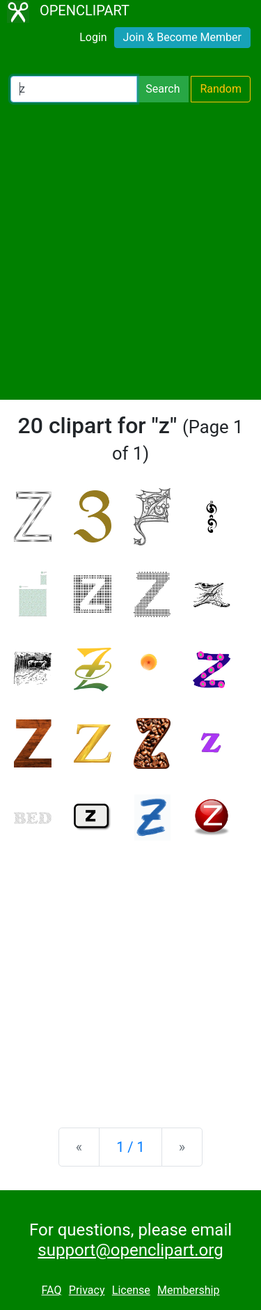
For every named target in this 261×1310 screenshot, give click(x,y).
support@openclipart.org (130, 1250)
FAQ (52, 1290)
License (131, 1290)
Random (221, 88)
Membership (188, 1290)
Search (162, 88)
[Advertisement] (130, 251)
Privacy (87, 1290)
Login (92, 37)
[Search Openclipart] (73, 89)
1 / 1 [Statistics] (130, 1147)
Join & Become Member (182, 37)
